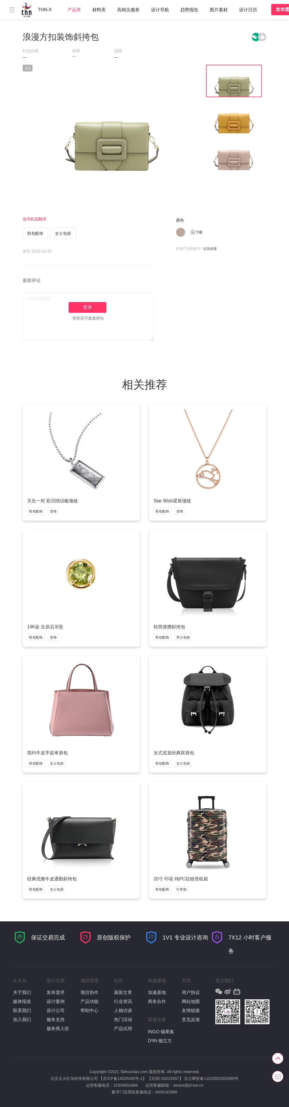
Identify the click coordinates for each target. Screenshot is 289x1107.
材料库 (99, 9)
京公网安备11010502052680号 (211, 1078)
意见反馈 (191, 1019)
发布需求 (56, 992)
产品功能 (89, 1001)
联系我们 (22, 1010)
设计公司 (56, 1010)
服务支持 (56, 1019)
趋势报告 (189, 9)
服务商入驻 (58, 1028)
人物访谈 (123, 1010)
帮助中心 (89, 1010)
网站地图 (191, 1001)
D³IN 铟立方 (160, 1040)
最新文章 (123, 992)
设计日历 (248, 9)
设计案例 (56, 1001)
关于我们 (22, 992)
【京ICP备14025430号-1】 (122, 1078)
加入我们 (22, 1019)
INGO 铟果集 (161, 1031)
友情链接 (191, 1010)
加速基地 (157, 992)
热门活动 (123, 1019)
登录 (87, 307)
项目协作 (89, 992)
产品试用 (123, 1028)
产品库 (74, 9)
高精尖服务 (128, 9)
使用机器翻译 (34, 219)
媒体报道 (22, 1001)
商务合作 (157, 1001)
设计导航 (160, 9)
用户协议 (191, 992)
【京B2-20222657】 (165, 1078)
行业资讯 (123, 1001)
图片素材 (219, 9)
